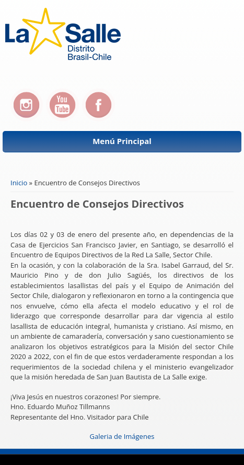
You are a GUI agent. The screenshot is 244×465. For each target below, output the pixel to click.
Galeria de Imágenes (122, 436)
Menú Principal (122, 141)
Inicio (18, 182)
